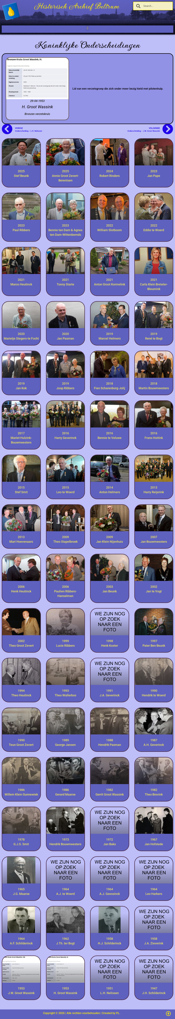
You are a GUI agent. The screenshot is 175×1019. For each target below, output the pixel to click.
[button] (87, 28)
